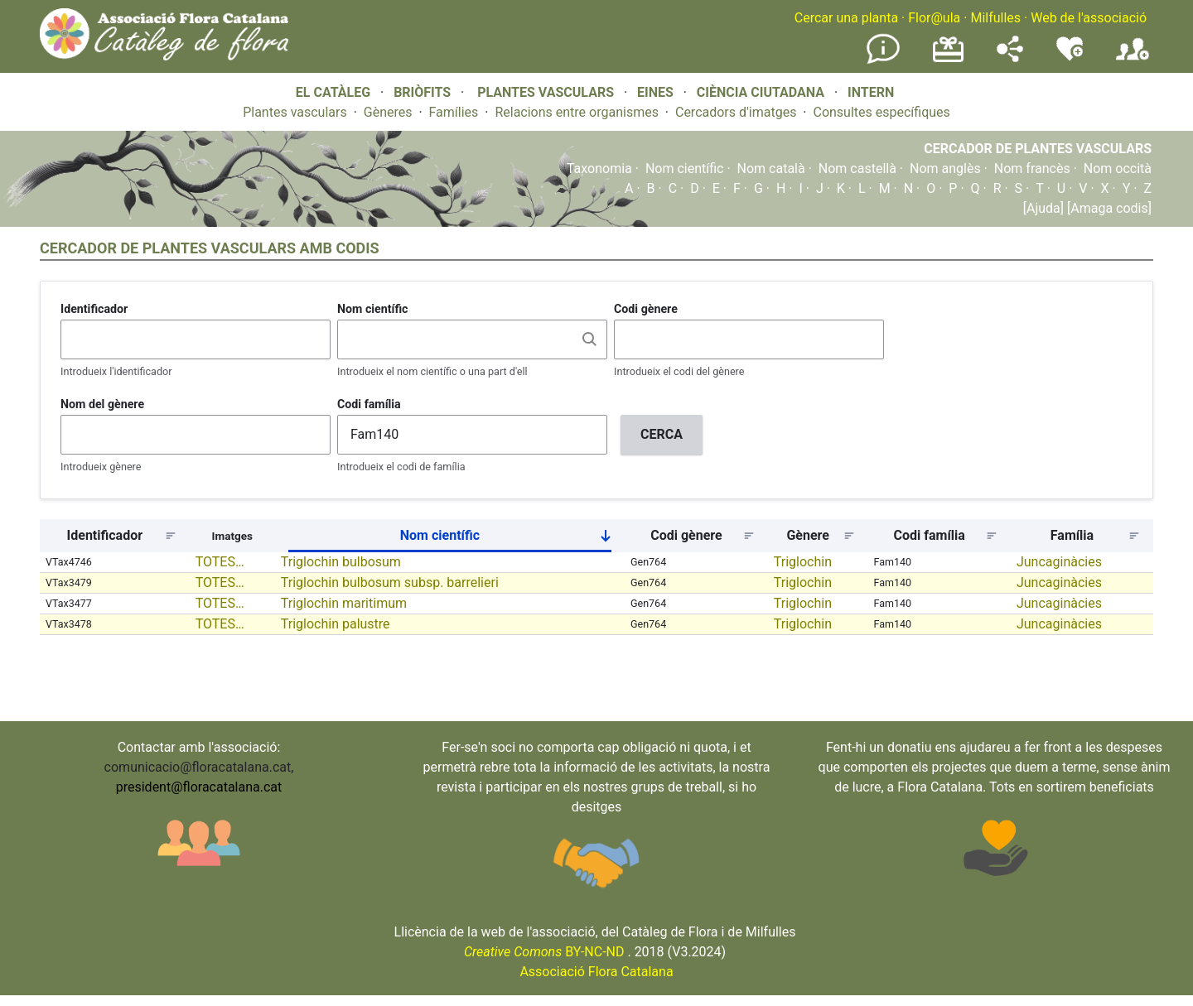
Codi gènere (646, 308)
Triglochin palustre (335, 624)
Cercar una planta (846, 18)
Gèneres (388, 112)
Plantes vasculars (295, 112)
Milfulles (995, 18)
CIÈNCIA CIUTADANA (760, 92)
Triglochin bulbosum (341, 562)
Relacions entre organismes (577, 112)
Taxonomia (599, 168)
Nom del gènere (102, 404)
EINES (655, 92)
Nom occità (1118, 168)
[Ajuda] (1043, 208)
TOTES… (220, 562)
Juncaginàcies (1059, 562)
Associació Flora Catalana (596, 972)
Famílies (454, 112)
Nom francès (1032, 168)
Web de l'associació (1089, 18)
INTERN (871, 92)
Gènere (807, 535)
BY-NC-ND (544, 952)
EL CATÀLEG (333, 92)
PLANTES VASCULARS (545, 92)
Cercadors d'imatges (735, 112)
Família (1072, 535)
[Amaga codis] (1108, 208)
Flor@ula (934, 18)
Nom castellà (857, 168)
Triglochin (803, 562)
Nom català (771, 168)
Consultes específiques (881, 112)
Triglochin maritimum (344, 603)
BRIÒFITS (424, 92)
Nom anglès (945, 168)
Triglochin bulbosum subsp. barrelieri (390, 582)
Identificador (94, 308)
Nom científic (684, 168)
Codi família (369, 404)
